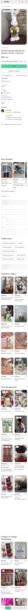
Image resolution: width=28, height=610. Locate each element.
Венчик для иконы (6, 411)
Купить (14, 66)
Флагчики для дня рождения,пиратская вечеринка (6, 593)
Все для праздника (7, 6)
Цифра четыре (21, 259)
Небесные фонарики (8, 259)
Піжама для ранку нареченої (19, 439)
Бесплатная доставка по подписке (14, 61)
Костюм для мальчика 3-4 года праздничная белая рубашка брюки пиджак (6, 182)
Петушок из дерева (20, 353)
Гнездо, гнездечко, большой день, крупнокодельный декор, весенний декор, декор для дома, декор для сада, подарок (20, 300)
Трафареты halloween (8, 255)
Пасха (2, 103)
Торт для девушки (19, 247)
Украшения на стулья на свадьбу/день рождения (6, 439)
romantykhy (8, 110)
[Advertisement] (14, 142)
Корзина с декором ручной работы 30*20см (6, 327)
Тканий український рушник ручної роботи (7, 470)
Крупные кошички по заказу (20, 379)
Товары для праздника (7, 99)
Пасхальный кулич (19, 326)
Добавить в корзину (14, 71)
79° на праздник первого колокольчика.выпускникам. (21, 563)
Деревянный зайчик (6, 353)
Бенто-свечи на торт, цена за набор (6, 497)
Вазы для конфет (6, 247)
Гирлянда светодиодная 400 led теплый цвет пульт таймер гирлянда (21, 498)
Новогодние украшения (8, 243)
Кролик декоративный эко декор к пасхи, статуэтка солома (7, 298)
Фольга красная (21, 255)
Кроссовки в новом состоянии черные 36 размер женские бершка (18, 184)
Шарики (20, 243)
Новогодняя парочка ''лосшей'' (20, 590)
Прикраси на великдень (8, 251)
